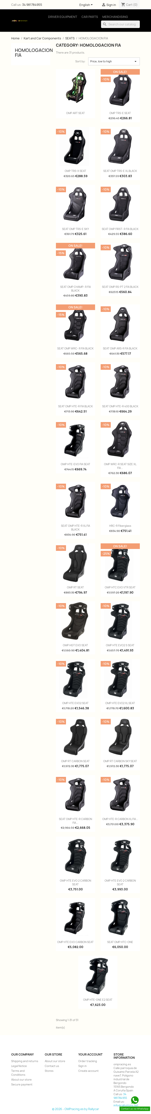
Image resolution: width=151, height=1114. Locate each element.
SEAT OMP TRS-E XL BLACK (120, 171)
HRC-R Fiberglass (120, 526)
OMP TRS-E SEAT (120, 113)
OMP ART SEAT (75, 113)
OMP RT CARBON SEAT (75, 761)
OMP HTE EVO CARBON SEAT (75, 942)
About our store (21, 1079)
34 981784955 (32, 5)
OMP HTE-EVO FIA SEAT (75, 464)
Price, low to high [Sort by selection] (114, 61)
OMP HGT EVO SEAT (75, 645)
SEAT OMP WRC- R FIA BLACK (75, 348)
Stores (49, 1071)
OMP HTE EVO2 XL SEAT (120, 703)
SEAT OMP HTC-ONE (120, 942)
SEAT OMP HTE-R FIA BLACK (75, 406)
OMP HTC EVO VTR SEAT (120, 587)
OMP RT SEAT (75, 587)
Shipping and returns (24, 1061)
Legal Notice (19, 1066)
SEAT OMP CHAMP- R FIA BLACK (75, 288)
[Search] (120, 24)
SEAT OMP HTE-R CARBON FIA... (75, 820)
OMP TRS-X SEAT (75, 171)
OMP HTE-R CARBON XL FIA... (120, 819)
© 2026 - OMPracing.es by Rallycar (75, 1109)
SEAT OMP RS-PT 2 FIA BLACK (120, 287)
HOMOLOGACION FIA (34, 52)
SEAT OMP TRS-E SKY (75, 229)
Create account (88, 1071)
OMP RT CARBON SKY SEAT (120, 761)
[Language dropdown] (86, 5)
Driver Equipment (62, 17)
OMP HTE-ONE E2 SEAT (97, 999)
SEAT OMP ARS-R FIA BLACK (120, 348)
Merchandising (115, 17)
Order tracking (87, 1061)
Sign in (82, 1066)
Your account (90, 1054)
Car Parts (89, 17)
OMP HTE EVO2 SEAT (75, 703)
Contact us (52, 1066)
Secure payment (21, 1084)
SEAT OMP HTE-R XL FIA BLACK (75, 527)
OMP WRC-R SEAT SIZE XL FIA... (120, 466)
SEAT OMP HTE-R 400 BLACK (120, 406)
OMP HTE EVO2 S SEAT (120, 645)
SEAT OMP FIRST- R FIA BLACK (120, 229)
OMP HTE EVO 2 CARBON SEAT (75, 882)
